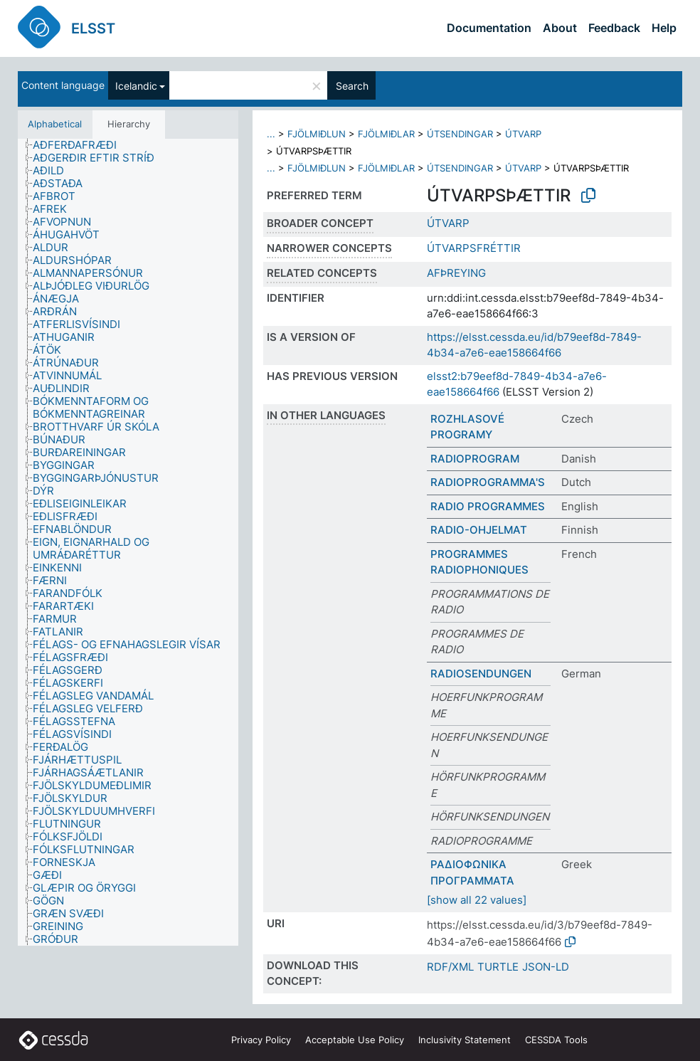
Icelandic (136, 86)
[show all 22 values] (476, 900)
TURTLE (498, 966)
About (560, 28)
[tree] (128, 542)
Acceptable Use (354, 1039)
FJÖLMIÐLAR (386, 133)
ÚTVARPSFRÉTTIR (474, 248)
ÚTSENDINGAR (460, 133)
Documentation (489, 28)
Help (664, 28)
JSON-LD (545, 966)
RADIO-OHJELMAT (478, 530)
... (271, 133)
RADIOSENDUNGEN (480, 673)
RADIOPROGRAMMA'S (487, 482)
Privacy (261, 1039)
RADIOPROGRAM (474, 458)
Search (352, 86)
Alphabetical (55, 124)
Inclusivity (464, 1039)
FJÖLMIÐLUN (316, 133)
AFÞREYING (456, 273)
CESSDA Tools (556, 1039)
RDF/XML (450, 966)
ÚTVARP (523, 133)
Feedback (614, 28)
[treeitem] (80, 145)
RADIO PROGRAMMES (487, 506)
